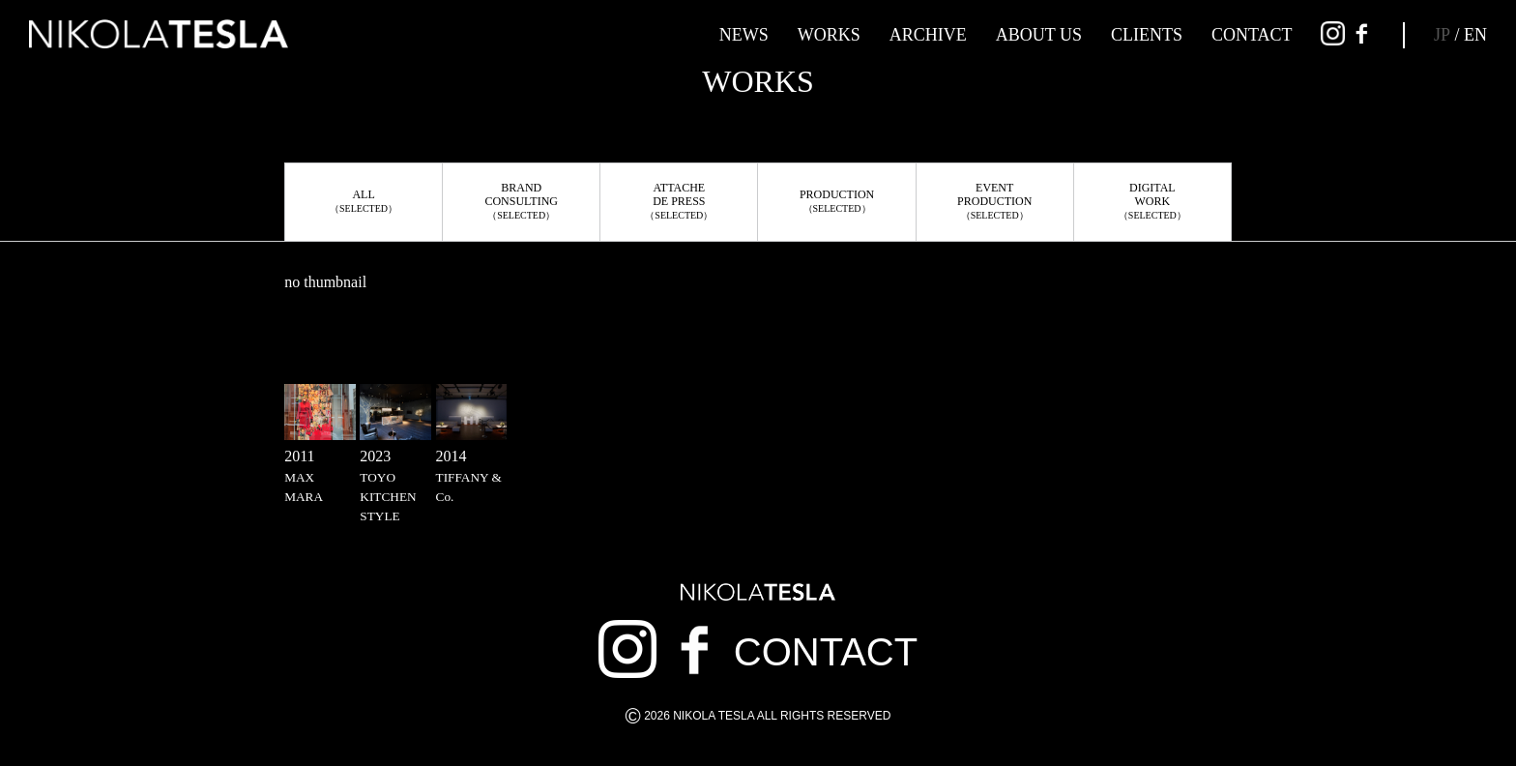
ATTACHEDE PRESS (679, 201)
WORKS (829, 34)
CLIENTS (1146, 34)
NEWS (744, 34)
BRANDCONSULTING (521, 201)
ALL (363, 201)
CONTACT (1252, 34)
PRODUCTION (837, 201)
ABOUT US (1039, 34)
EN (1475, 34)
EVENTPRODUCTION (994, 201)
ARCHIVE (928, 34)
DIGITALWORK (1152, 201)
